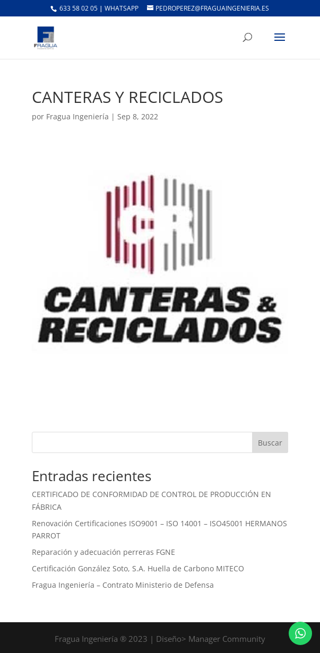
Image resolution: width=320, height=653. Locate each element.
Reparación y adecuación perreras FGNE (103, 552)
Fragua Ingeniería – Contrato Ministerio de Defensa (123, 585)
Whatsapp (122, 8)
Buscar (270, 443)
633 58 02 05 (78, 8)
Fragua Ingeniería (77, 116)
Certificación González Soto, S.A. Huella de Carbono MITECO (138, 568)
